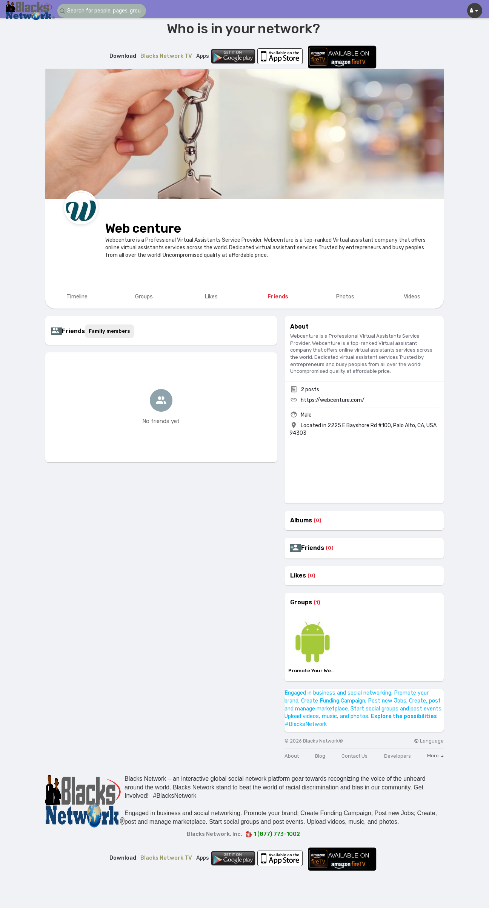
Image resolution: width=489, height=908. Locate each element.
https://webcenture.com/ (332, 400)
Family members (109, 331)
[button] (103, 11)
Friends (312, 548)
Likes (298, 576)
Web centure (143, 228)
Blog (320, 756)
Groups (301, 602)
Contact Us (354, 756)
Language (429, 740)
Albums (301, 520)
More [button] (435, 755)
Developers (397, 756)
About (291, 756)
